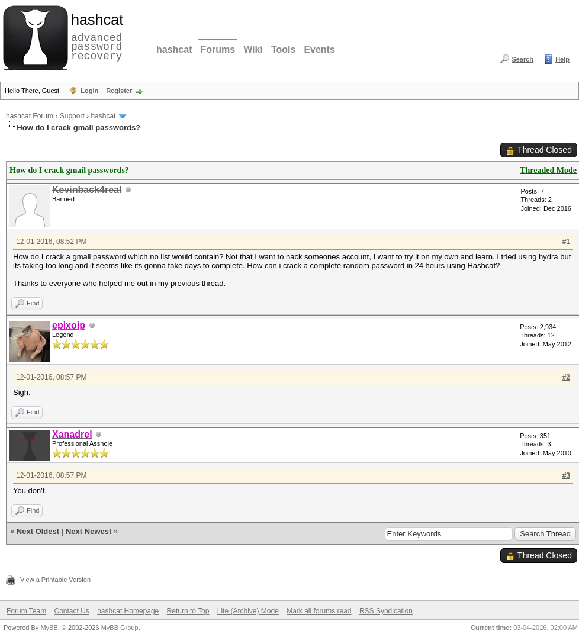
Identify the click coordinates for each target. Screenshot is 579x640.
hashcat (174, 49)
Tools (283, 49)
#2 (566, 377)
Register (119, 90)
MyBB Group (120, 627)
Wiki (253, 49)
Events (319, 49)
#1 (566, 241)
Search (522, 59)
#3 (566, 475)
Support (72, 116)
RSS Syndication (386, 611)
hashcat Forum (29, 116)
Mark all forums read (319, 611)
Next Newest (88, 531)
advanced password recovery (94, 36)
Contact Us (71, 611)
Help (562, 59)
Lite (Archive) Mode (248, 611)
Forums (217, 49)
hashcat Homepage (128, 611)
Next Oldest (38, 531)
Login (89, 90)
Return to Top (188, 611)
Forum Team (26, 611)
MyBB (48, 627)
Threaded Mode (548, 170)
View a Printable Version (55, 579)
